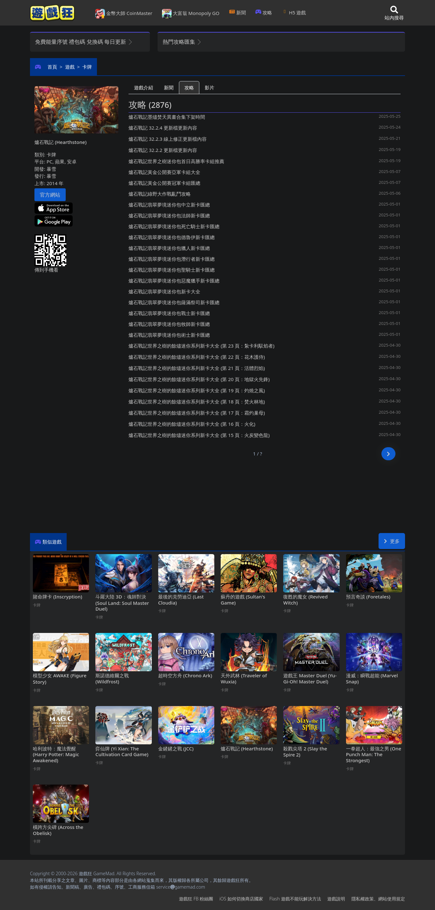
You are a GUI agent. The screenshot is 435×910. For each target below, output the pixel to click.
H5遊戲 (294, 12)
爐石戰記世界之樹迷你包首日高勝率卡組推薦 (176, 161)
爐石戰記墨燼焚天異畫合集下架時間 (167, 117)
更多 (392, 541)
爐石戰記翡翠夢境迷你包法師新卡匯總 (169, 215)
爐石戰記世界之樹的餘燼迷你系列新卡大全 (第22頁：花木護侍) (197, 357)
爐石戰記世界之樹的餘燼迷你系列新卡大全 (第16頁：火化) (192, 424)
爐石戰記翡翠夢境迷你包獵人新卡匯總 (169, 248)
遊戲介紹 (143, 87)
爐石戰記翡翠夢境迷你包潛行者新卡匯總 (172, 259)
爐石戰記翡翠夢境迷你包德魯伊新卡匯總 (172, 237)
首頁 (52, 67)
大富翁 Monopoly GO (190, 14)
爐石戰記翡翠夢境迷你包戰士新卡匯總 (169, 313)
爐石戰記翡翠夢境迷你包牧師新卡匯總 (169, 324)
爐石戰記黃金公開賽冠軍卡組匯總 (164, 183)
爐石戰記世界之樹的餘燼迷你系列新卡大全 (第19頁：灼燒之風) (197, 390)
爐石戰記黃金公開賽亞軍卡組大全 (164, 172)
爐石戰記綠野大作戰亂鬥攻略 (160, 194)
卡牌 (87, 67)
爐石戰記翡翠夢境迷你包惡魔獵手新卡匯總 (174, 280)
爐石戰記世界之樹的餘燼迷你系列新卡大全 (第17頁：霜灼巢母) (197, 413)
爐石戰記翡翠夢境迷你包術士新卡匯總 (169, 335)
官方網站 (50, 194)
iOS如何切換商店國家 (241, 899)
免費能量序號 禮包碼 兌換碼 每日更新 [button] (84, 41)
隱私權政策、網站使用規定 (378, 899)
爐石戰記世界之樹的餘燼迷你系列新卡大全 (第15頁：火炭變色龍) (199, 435)
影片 (209, 87)
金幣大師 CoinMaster (123, 14)
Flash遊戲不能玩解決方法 (295, 899)
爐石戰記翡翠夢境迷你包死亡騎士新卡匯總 (174, 226)
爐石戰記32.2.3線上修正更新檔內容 (168, 139)
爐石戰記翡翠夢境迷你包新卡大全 (164, 291)
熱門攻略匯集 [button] (182, 41)
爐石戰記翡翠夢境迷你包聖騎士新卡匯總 (172, 270)
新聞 (237, 12)
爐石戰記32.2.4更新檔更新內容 (163, 127)
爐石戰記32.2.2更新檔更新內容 (163, 150)
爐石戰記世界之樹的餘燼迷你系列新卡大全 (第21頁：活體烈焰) (197, 368)
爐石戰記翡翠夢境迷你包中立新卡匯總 (169, 204)
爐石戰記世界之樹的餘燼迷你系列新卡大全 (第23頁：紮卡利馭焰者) (202, 345)
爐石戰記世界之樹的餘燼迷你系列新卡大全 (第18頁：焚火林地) (197, 401)
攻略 (263, 12)
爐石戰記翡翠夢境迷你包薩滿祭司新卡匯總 (174, 302)
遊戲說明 (336, 899)
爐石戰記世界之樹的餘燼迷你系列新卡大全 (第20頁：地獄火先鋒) (199, 379)
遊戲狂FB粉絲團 (196, 899)
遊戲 (70, 67)
